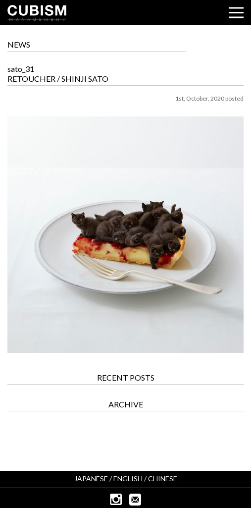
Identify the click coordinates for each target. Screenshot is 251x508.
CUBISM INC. (37, 13)
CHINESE (162, 478)
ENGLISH (128, 478)
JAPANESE (91, 478)
